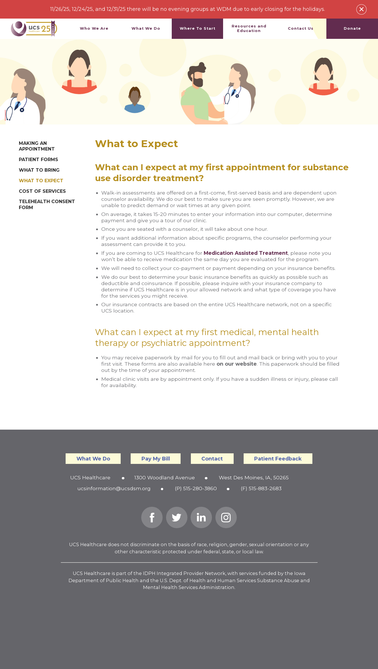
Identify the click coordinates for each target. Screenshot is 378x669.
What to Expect (41, 180)
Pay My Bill (156, 459)
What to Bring (39, 170)
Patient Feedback (278, 459)
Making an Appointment (37, 146)
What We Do (93, 459)
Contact (212, 459)
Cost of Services (42, 191)
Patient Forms (38, 159)
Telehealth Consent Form (47, 204)
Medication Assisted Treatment (246, 253)
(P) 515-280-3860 (196, 488)
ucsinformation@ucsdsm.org (114, 488)
